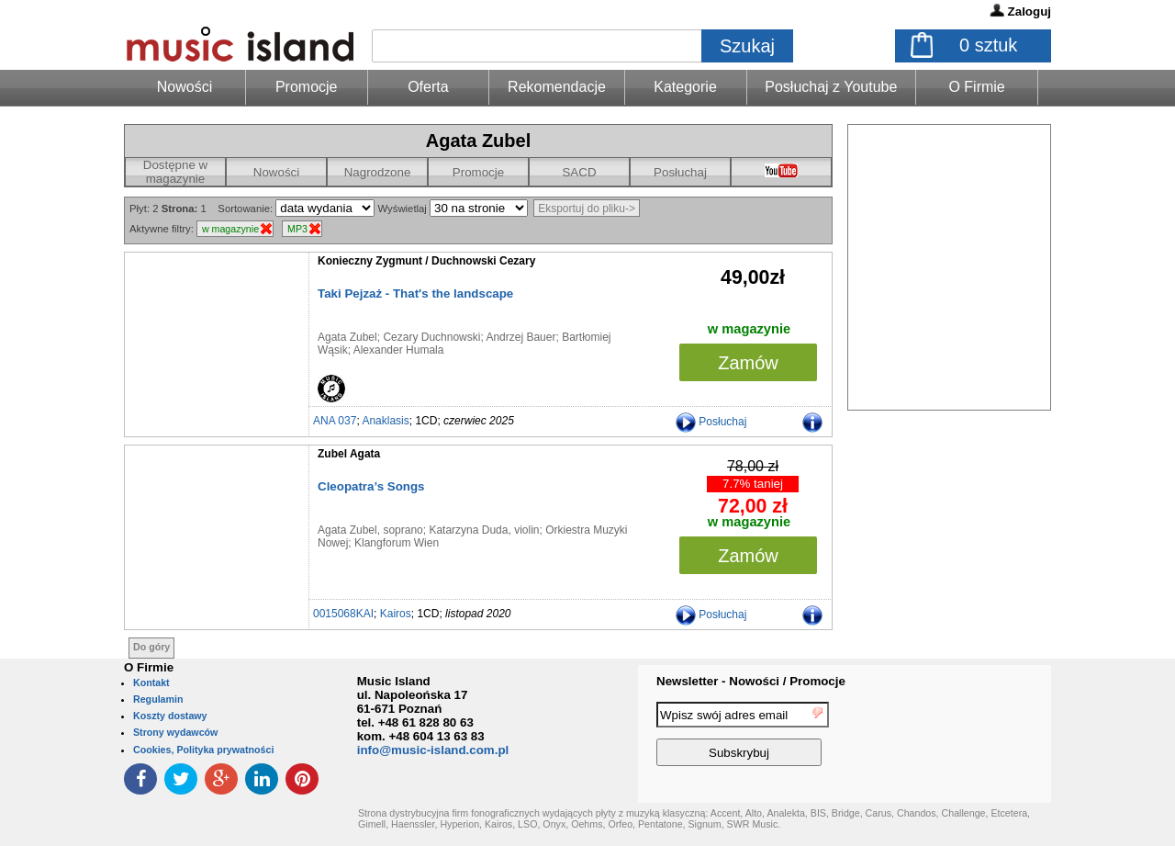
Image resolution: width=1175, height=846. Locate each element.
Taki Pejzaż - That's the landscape (415, 293)
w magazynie (230, 228)
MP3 (297, 228)
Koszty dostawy (170, 715)
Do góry (151, 646)
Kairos (395, 613)
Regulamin (158, 699)
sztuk (988, 45)
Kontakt (151, 682)
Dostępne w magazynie (175, 172)
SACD (579, 172)
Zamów (748, 363)
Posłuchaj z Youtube (831, 87)
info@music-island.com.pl (433, 750)
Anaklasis (385, 420)
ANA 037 (334, 420)
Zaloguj (1029, 11)
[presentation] (976, 737)
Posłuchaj (680, 172)
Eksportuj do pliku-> (586, 208)
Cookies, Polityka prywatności (203, 749)
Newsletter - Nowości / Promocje (750, 681)
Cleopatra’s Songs (371, 486)
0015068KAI (343, 613)
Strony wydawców (175, 732)
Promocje (306, 87)
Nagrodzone (377, 172)
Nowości (276, 172)
